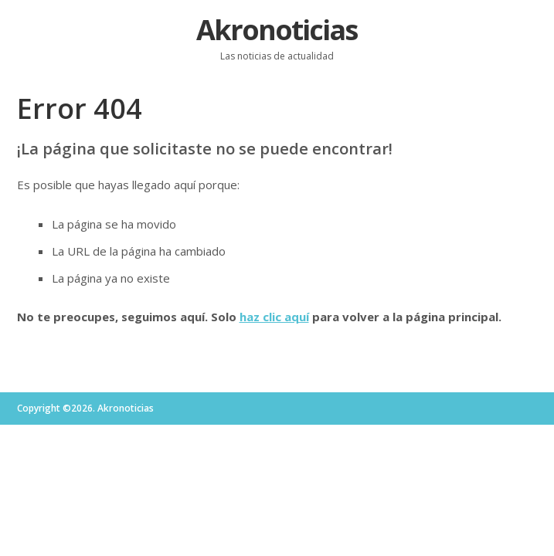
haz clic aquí (274, 316)
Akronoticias (276, 30)
